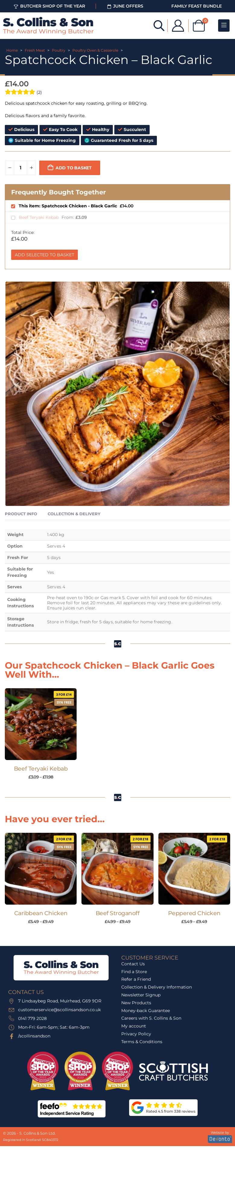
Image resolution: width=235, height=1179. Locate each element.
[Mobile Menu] (224, 25)
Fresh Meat (35, 50)
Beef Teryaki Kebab (39, 217)
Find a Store (134, 971)
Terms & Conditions (141, 1041)
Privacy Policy (136, 1034)
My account (133, 1026)
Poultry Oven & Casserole (95, 50)
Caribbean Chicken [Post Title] (41, 913)
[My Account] (178, 26)
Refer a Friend (136, 979)
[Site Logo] (48, 25)
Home (12, 50)
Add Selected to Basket (44, 254)
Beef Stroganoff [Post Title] (118, 913)
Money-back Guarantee (145, 1010)
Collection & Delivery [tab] (74, 513)
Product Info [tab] (21, 513)
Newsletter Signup (140, 995)
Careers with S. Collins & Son (151, 1018)
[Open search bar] (159, 25)
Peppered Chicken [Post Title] (194, 913)
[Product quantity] (20, 168)
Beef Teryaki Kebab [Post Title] (41, 768)
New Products (136, 1002)
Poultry (58, 50)
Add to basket (74, 168)
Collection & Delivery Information (156, 987)
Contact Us (133, 964)
